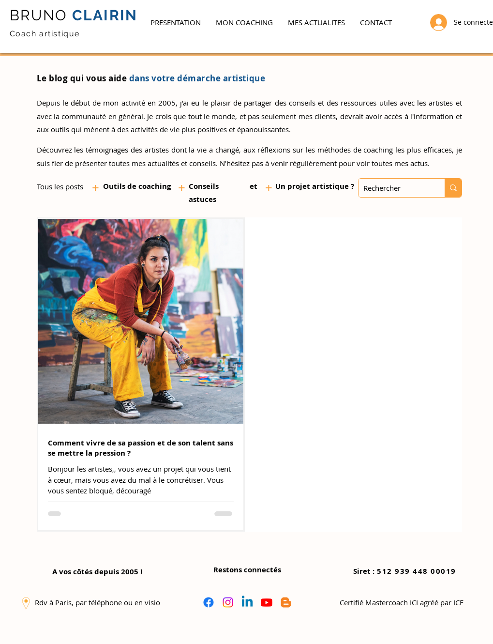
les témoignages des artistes (121, 149)
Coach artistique (45, 33)
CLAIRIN (103, 15)
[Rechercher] (393, 188)
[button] (244, 22)
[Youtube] (266, 602)
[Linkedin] (247, 602)
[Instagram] (228, 602)
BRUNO (39, 15)
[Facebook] (208, 602)
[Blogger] (286, 602)
